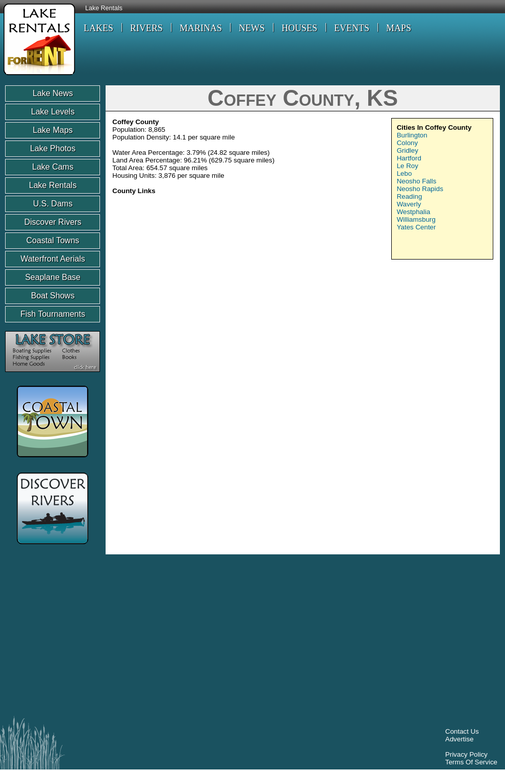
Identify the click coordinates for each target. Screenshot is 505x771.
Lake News (53, 93)
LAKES (98, 28)
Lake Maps (52, 130)
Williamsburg (416, 219)
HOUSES (299, 28)
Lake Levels (52, 111)
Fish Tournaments (52, 314)
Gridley (407, 150)
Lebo (404, 173)
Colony (407, 143)
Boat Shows (52, 295)
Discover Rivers (52, 222)
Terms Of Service (471, 762)
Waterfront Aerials (52, 258)
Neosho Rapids (420, 189)
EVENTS (351, 28)
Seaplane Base (53, 277)
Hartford (409, 158)
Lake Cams (52, 166)
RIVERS (146, 28)
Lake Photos (52, 148)
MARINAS (201, 28)
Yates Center (416, 227)
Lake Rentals (103, 8)
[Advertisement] (406, 339)
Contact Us (462, 731)
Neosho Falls (417, 181)
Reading (409, 196)
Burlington (412, 135)
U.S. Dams (52, 203)
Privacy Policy (466, 754)
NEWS (252, 28)
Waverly (409, 204)
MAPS (398, 28)
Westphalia (414, 212)
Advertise (459, 739)
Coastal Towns (53, 240)
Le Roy (407, 166)
